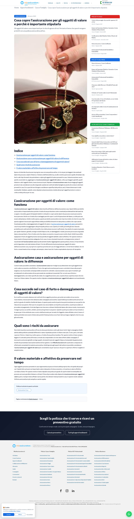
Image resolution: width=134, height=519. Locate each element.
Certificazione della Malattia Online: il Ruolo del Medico (104, 36)
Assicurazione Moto (45, 482)
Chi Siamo (15, 455)
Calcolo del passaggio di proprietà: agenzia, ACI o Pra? (105, 21)
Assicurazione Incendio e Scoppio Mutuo (50, 471)
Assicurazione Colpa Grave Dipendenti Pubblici (79, 479)
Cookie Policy (12, 511)
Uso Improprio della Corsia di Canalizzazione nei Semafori (105, 107)
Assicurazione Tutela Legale (101, 482)
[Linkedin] (73, 491)
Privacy (18, 511)
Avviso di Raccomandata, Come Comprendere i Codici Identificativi (104, 115)
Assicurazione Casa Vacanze (101, 463)
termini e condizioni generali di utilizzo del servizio (73, 504)
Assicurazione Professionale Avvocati (77, 458)
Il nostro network (17, 477)
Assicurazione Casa (45, 455)
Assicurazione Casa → (24, 390)
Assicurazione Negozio (100, 466)
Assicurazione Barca (45, 485)
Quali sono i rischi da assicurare (28, 165)
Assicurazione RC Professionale (75, 455)
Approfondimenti (26, 8)
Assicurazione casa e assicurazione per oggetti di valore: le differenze (42, 158)
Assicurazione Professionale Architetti (77, 466)
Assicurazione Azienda (100, 485)
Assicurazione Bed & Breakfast (102, 461)
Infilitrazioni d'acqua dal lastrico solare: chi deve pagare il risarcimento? (104, 160)
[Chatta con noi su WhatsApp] (129, 514)
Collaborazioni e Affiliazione (20, 463)
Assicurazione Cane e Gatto (47, 466)
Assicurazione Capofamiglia (47, 458)
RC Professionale (76, 3)
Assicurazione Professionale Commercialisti (78, 461)
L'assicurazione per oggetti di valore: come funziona (35, 155)
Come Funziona (17, 458)
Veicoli (66, 3)
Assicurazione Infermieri (73, 477)
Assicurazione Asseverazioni (74, 471)
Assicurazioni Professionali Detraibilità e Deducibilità (102, 50)
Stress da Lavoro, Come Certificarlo (101, 43)
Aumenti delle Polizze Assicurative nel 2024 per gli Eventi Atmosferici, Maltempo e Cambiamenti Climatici (105, 143)
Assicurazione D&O (99, 479)
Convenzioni (16, 474)
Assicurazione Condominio (101, 477)
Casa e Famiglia (41, 8)
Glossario (15, 466)
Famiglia (50, 3)
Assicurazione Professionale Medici (76, 474)
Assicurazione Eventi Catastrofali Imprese (105, 455)
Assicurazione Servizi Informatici (75, 482)
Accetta (9, 514)
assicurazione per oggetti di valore (64, 224)
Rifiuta (20, 514)
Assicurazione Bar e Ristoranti (102, 469)
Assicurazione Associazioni (101, 474)
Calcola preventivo (54, 433)
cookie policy (41, 504)
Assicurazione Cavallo (45, 469)
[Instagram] (67, 491)
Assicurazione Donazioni (46, 461)
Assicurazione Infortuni (46, 477)
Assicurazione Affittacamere (101, 458)
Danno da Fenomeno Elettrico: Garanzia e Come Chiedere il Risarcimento (105, 29)
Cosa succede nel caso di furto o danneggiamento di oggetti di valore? (43, 162)
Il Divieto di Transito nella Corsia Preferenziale (104, 93)
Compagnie (16, 471)
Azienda (87, 3)
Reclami (15, 479)
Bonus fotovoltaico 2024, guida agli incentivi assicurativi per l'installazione (104, 152)
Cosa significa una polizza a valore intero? (103, 136)
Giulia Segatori (33, 399)
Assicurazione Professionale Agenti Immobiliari (79, 463)
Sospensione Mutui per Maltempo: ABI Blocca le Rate (105, 129)
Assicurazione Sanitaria (46, 474)
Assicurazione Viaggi (45, 463)
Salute (58, 3)
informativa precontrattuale (94, 504)
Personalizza (30, 514)
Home (16, 8)
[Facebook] (61, 491)
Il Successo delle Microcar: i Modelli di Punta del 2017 (104, 86)
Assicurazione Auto (45, 479)
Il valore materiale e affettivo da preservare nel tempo (37, 168)
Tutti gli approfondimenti (77, 433)
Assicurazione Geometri (73, 469)
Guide (14, 469)
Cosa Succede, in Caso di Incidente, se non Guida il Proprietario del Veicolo (105, 99)
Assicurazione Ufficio (99, 471)
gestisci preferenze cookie (53, 504)
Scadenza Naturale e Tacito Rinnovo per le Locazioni (103, 168)
